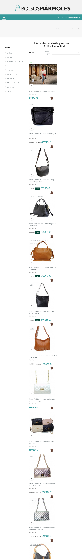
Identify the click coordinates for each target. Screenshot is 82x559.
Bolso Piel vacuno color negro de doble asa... (38, 174)
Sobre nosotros (47, 532)
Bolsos (9, 53)
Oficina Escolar (12, 74)
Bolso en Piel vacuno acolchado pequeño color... (66, 259)
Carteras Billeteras (13, 61)
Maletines (10, 78)
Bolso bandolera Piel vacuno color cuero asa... (40, 259)
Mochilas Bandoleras (14, 83)
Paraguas (10, 87)
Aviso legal (45, 525)
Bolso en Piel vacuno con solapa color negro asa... (39, 131)
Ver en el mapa (75, 459)
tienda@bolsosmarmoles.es (10, 516)
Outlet (9, 57)
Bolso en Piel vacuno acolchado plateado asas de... (67, 340)
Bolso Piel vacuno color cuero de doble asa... (67, 174)
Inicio (7, 48)
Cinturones (11, 66)
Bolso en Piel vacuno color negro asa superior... (66, 88)
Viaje (9, 91)
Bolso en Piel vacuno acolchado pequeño (63, 299)
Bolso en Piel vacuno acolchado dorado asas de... (40, 340)
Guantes (10, 70)
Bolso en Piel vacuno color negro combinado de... (40, 382)
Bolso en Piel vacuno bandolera (37, 88)
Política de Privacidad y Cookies (53, 528)
